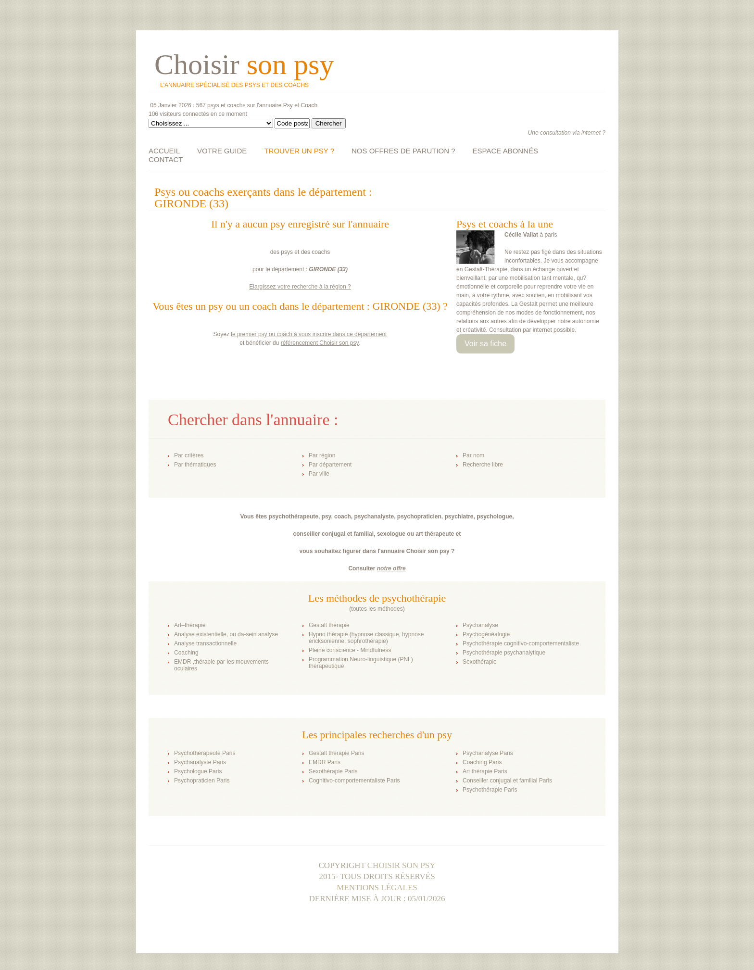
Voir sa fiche (485, 344)
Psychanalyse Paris (488, 753)
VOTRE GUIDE (222, 151)
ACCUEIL (164, 151)
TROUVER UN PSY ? (299, 151)
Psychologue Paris (198, 771)
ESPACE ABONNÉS (505, 151)
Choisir (244, 64)
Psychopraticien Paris (201, 780)
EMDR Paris (324, 762)
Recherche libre (483, 464)
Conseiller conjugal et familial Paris (507, 780)
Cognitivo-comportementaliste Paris (354, 780)
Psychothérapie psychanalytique (504, 652)
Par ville (319, 473)
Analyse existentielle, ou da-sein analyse (226, 634)
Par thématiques (195, 464)
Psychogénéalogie (486, 634)
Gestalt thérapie (329, 625)
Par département (330, 464)
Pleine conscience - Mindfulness (350, 650)
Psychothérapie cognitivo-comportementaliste (521, 643)
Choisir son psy (401, 865)
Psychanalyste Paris (200, 762)
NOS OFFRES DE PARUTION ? (403, 151)
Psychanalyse (480, 625)
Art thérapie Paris (485, 771)
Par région (322, 455)
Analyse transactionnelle (205, 643)
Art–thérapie (189, 625)
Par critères (188, 455)
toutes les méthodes (376, 608)
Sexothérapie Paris (333, 771)
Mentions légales (377, 887)
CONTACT (166, 159)
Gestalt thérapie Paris (336, 753)
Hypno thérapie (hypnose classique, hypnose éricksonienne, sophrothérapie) (366, 637)
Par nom (473, 455)
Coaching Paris (482, 762)
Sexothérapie (480, 661)
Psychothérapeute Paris (204, 753)
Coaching (186, 652)
